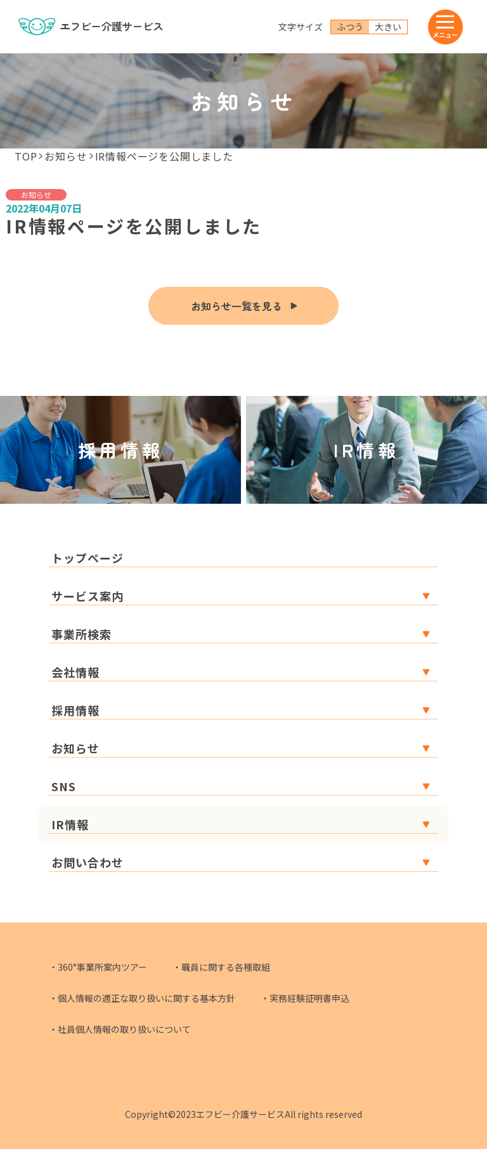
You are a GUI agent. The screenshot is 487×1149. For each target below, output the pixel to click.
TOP (26, 156)
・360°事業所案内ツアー (98, 967)
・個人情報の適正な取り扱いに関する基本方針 (142, 998)
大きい (388, 26)
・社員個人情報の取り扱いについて (120, 1029)
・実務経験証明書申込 (305, 998)
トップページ (87, 557)
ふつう (350, 26)
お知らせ (65, 156)
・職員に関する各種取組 (221, 967)
